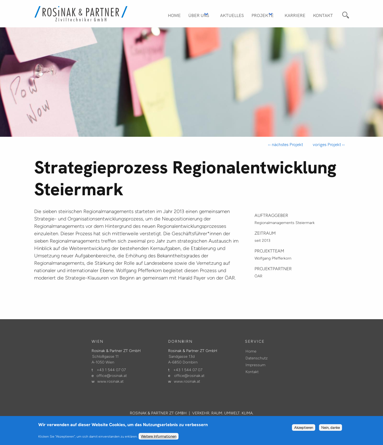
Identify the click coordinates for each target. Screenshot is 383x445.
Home (174, 15)
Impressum (255, 365)
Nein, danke (330, 429)
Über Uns (198, 15)
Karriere (295, 15)
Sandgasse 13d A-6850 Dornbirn (183, 359)
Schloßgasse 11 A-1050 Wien (105, 359)
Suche (344, 14)
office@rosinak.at (112, 375)
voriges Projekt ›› (328, 144)
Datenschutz (256, 358)
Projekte (263, 15)
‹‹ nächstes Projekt (285, 144)
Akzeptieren (303, 429)
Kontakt (323, 15)
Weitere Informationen (158, 438)
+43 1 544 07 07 (111, 370)
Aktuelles (232, 15)
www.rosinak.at (110, 381)
